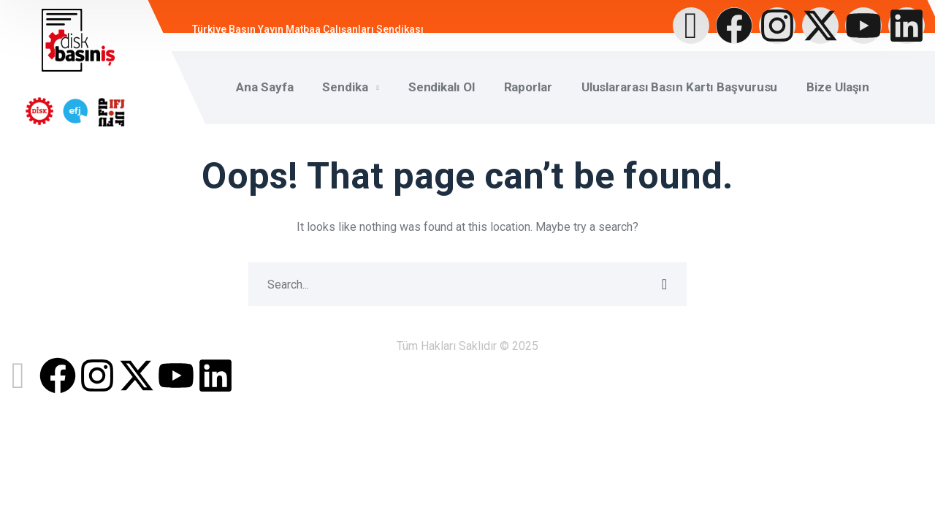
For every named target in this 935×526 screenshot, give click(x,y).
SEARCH (665, 284)
